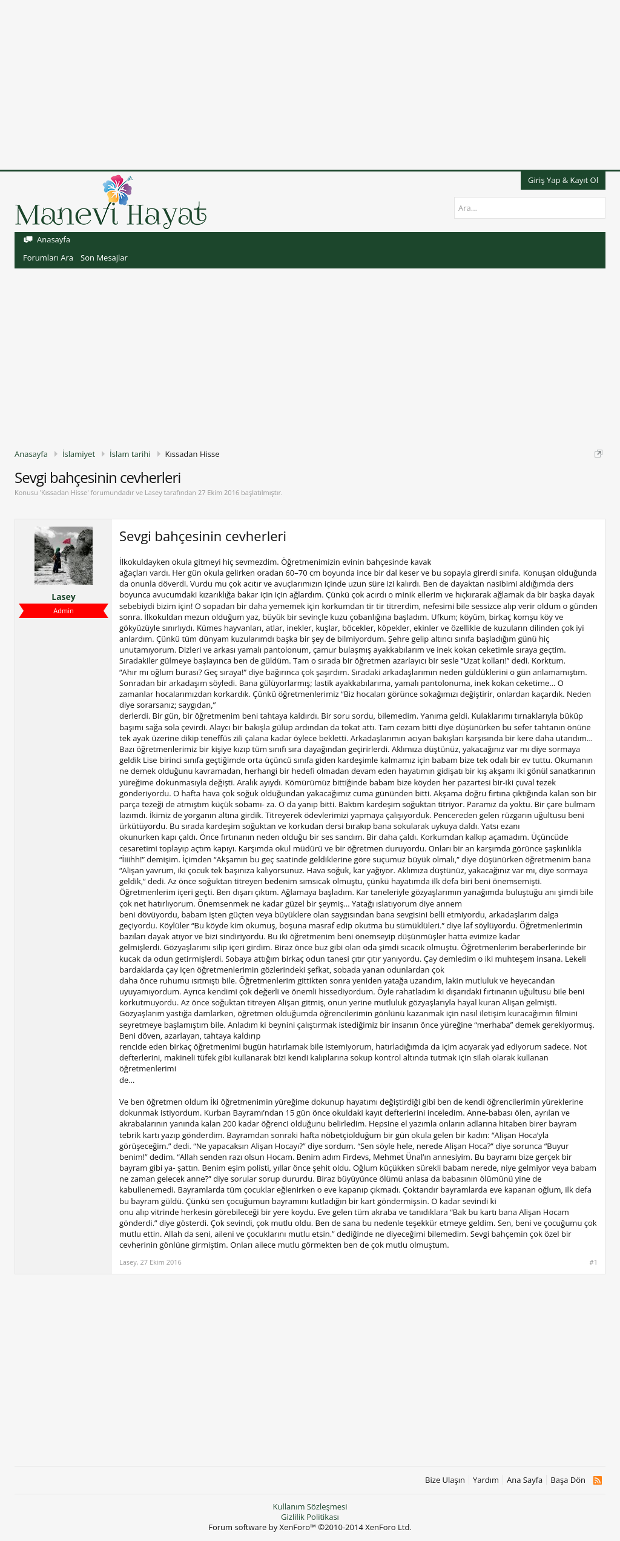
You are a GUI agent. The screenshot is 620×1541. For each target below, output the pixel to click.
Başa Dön (567, 1480)
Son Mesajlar (104, 257)
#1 (594, 1262)
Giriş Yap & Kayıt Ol (563, 180)
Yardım (486, 1480)
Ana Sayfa (524, 1480)
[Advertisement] (310, 85)
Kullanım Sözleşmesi (309, 1506)
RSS (597, 1480)
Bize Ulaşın (445, 1480)
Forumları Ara (48, 257)
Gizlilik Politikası (310, 1516)
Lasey (153, 492)
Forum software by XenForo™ (310, 1527)
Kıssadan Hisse (64, 492)
